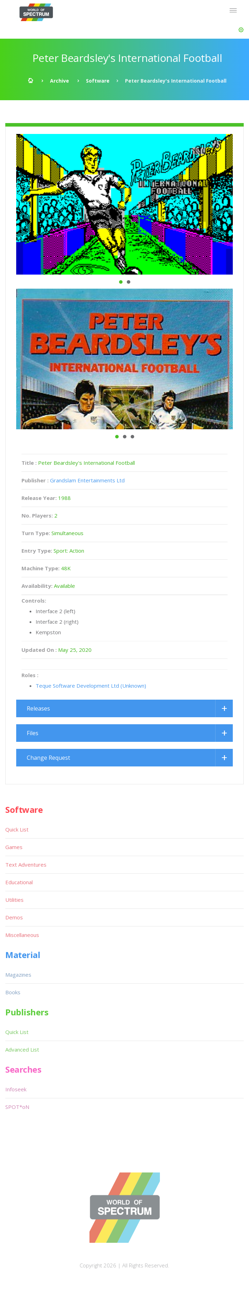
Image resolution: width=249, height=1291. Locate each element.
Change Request (48, 758)
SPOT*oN (17, 1106)
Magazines (18, 974)
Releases (38, 708)
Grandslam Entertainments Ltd (87, 480)
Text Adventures (25, 864)
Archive (59, 80)
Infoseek (15, 1089)
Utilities (14, 899)
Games (14, 846)
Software (98, 80)
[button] (241, 29)
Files (32, 733)
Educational (19, 882)
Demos (14, 917)
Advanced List (22, 1049)
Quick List (17, 829)
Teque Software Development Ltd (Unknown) (91, 685)
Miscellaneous (22, 934)
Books (12, 992)
